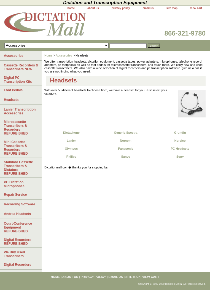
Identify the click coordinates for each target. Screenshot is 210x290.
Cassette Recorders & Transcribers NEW (21, 67)
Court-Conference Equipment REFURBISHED (18, 227)
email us (148, 8)
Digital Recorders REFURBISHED (17, 242)
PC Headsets (180, 148)
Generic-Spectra (125, 132)
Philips (71, 156)
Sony (180, 156)
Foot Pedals (13, 90)
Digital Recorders (17, 265)
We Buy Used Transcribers (14, 254)
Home (48, 55)
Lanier (71, 140)
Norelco (180, 140)
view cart (196, 8)
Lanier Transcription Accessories (20, 111)
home (71, 8)
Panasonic (125, 148)
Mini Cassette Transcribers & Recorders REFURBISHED (16, 147)
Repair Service (15, 195)
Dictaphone (71, 132)
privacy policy (121, 8)
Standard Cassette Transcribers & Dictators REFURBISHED (18, 168)
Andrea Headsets (17, 214)
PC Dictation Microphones (14, 184)
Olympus (71, 148)
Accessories (64, 55)
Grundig (180, 132)
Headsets (11, 100)
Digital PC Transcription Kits (18, 80)
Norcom (125, 140)
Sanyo (125, 156)
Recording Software (19, 204)
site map (172, 8)
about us (93, 8)
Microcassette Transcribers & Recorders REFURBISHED (16, 127)
